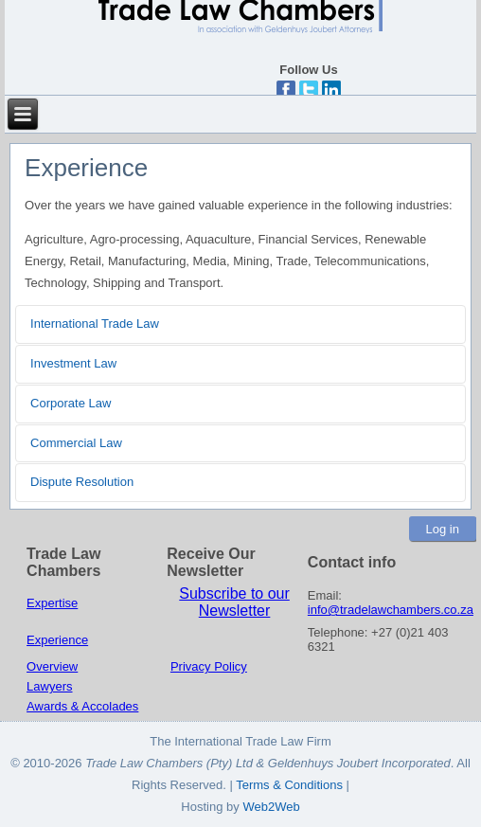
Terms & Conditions (291, 785)
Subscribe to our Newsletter (234, 602)
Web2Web (270, 807)
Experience (57, 640)
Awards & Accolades (82, 706)
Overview (52, 666)
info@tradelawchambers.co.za (390, 609)
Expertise (52, 603)
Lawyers (49, 686)
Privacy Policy (208, 666)
